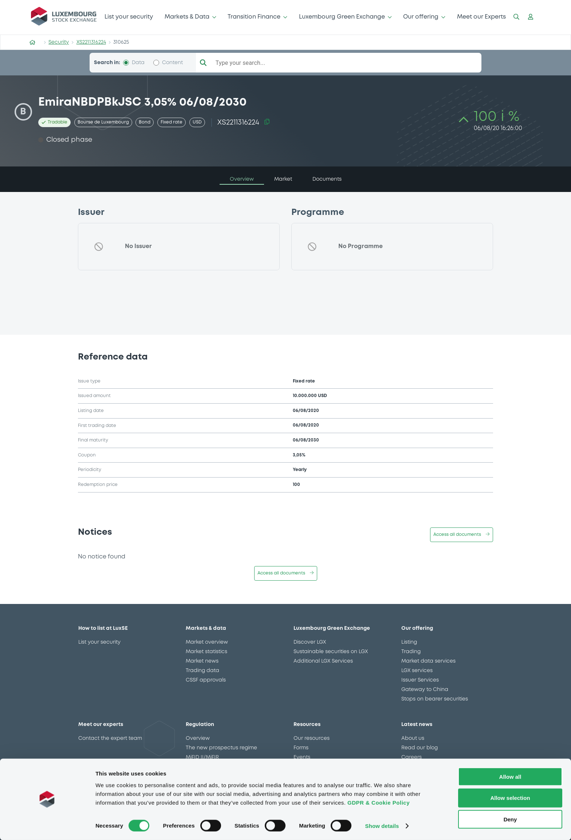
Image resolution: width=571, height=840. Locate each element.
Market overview (207, 642)
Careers (411, 757)
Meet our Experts (481, 17)
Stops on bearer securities (434, 699)
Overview (198, 738)
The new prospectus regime (221, 748)
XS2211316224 (91, 42)
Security (58, 42)
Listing (409, 642)
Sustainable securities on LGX (331, 651)
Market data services (428, 661)
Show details (382, 826)
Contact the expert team (110, 738)
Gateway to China (424, 689)
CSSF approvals (206, 680)
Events (302, 757)
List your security (129, 17)
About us (412, 738)
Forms (301, 748)
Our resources (312, 738)
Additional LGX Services (323, 661)
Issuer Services (420, 680)
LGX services (417, 670)
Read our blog (419, 748)
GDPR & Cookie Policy (378, 802)
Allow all (510, 776)
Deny (510, 819)
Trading (411, 651)
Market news (202, 661)
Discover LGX (310, 642)
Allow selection (510, 797)
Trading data (202, 670)
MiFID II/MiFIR (202, 757)
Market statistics (206, 651)
